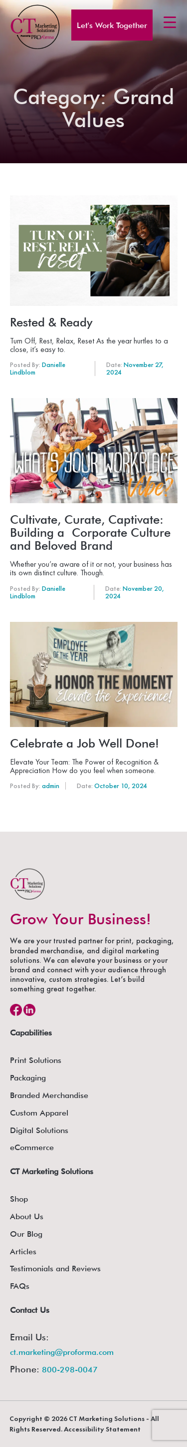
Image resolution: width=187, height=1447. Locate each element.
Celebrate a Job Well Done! (84, 743)
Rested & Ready (51, 322)
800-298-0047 (70, 1369)
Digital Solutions (39, 1130)
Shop (19, 1199)
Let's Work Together (112, 25)
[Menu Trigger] (170, 22)
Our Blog (26, 1234)
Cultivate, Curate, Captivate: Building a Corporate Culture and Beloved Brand (90, 532)
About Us (26, 1216)
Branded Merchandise (49, 1095)
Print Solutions (35, 1060)
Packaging (28, 1077)
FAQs (19, 1286)
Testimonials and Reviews (55, 1268)
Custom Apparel (39, 1113)
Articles (23, 1251)
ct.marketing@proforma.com (62, 1352)
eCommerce (32, 1147)
